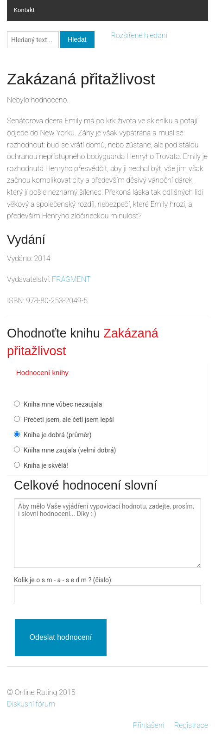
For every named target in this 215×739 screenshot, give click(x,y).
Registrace (191, 725)
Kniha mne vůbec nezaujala (63, 404)
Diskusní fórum (31, 704)
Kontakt (24, 9)
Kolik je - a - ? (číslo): (63, 580)
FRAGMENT (71, 279)
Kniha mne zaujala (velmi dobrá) (70, 450)
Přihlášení (148, 725)
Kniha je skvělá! (46, 465)
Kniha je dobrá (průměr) (58, 435)
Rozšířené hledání (139, 35)
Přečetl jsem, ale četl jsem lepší (69, 419)
